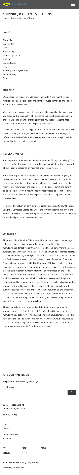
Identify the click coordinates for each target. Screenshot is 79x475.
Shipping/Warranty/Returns (15, 70)
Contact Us (8, 43)
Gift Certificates (10, 434)
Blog (5, 47)
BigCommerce (18, 468)
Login (5, 424)
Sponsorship (8, 51)
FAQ (5, 66)
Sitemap (7, 438)
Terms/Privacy (9, 74)
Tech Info (7, 59)
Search (33, 352)
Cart (41, 352)
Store (5, 78)
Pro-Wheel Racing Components (24, 462)
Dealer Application (12, 55)
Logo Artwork (9, 62)
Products (7, 352)
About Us (7, 40)
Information (21, 352)
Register (7, 427)
